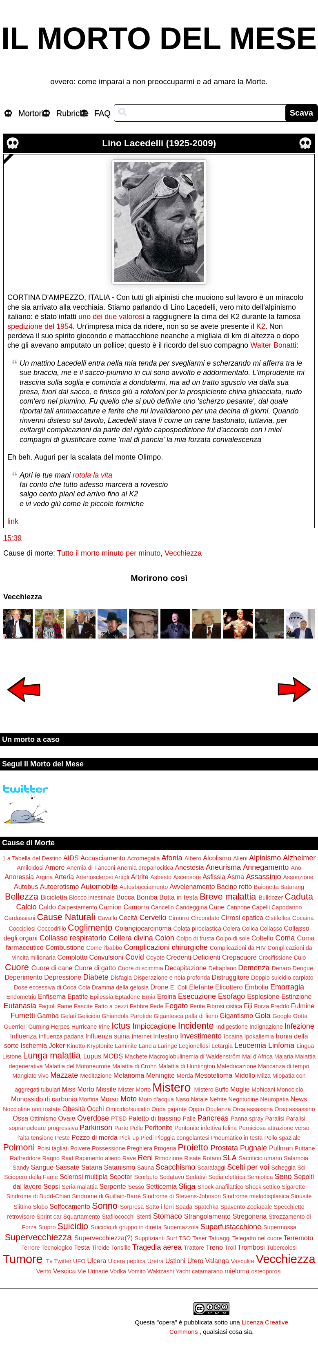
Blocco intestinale (92, 897)
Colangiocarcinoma (143, 928)
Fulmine (303, 1005)
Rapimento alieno (98, 1158)
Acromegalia (143, 858)
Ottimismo (43, 1118)
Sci (301, 1167)
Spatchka (206, 1207)
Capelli (261, 907)
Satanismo (119, 1167)
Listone (11, 1056)
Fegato (176, 1006)
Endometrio (21, 997)
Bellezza (21, 896)
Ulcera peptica (127, 1261)
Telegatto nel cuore (257, 1238)
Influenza (23, 1036)
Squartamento (81, 1216)
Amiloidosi (30, 867)
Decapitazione (186, 967)
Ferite (197, 1006)
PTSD (119, 1118)
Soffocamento (69, 1206)
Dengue (303, 968)
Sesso (136, 1187)
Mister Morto (134, 1089)
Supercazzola (181, 1227)
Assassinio (263, 877)
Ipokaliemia (259, 1036)
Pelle (136, 1128)
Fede (156, 1006)
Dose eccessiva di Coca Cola (52, 987)
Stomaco (167, 1216)
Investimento (201, 1036)
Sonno (104, 1206)
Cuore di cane (52, 967)
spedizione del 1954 (40, 326)
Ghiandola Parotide (127, 1016)
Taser (199, 1238)
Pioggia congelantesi (182, 1137)
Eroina (166, 996)
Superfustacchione (230, 1227)
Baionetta (266, 887)
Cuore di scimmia (140, 968)
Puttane (305, 1148)
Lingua (305, 1046)
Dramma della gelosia (120, 987)
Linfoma (281, 1045)
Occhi (95, 1108)
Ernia (149, 997)
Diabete (96, 977)
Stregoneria (250, 1216)
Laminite (126, 1046)
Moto (128, 1099)
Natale (199, 1099)
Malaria (284, 1056)
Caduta (299, 896)
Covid (134, 957)
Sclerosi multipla (84, 1176)
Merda (185, 1075)
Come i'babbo (104, 948)
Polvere (80, 1148)
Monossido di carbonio (44, 1099)
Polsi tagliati (53, 1148)
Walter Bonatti (273, 345)
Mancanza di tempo (283, 1066)
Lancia (147, 1046)
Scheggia (283, 1167)
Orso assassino (295, 1109)
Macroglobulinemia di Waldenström (194, 1056)
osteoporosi (266, 1271)
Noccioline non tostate (32, 1109)
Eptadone (127, 997)
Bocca (125, 897)
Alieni (240, 858)
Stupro (47, 1227)
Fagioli (47, 1006)
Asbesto (160, 877)
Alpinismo (265, 858)
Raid (67, 1158)
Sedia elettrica (226, 1177)
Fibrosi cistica (224, 1006)
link (12, 521)
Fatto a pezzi (111, 1006)
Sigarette (293, 1187)
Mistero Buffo (211, 1089)
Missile (106, 1089)
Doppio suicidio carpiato (282, 977)
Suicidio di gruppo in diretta (126, 1227)
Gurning (38, 1026)
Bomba (146, 897)
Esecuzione (197, 996)
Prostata (224, 1148)
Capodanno (286, 907)
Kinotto (76, 1046)
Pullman (281, 1148)
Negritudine (244, 1099)
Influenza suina (107, 1036)
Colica (250, 928)
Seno (283, 1176)
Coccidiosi (22, 928)
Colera (231, 928)
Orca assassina (252, 1109)
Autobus (26, 886)
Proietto (193, 1147)
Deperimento (23, 977)
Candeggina (191, 907)
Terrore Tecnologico (46, 1247)
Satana (91, 1167)
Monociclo (290, 1089)
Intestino (165, 1036)
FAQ (102, 113)
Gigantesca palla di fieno (186, 1016)
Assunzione (298, 877)
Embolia (256, 987)
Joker (57, 1045)
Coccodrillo (51, 928)
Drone (159, 987)
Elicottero (228, 987)
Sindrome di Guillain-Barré (106, 1196)
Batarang (292, 887)
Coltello (262, 938)
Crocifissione (275, 957)
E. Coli (178, 987)
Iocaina (233, 1036)
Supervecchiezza (38, 1237)
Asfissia (213, 876)
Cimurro (179, 918)
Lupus (92, 1056)
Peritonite (158, 1127)
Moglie (240, 1089)
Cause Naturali (66, 917)
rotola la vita (92, 475)
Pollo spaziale (282, 1137)
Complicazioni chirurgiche (166, 947)
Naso (182, 1099)
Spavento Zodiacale (246, 1207)
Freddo (280, 1006)
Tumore (22, 1259)
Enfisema (51, 996)
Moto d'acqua (156, 1099)
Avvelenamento (192, 886)
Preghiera (139, 1148)
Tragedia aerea (157, 1247)
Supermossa (279, 1227)
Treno (214, 1247)
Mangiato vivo (30, 1075)
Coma (285, 938)
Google (282, 1016)
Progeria (165, 1148)
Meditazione (96, 1075)
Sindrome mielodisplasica (255, 1196)
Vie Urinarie (93, 1271)
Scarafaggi (211, 1167)
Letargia (222, 1046)
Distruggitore (230, 977)
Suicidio (72, 1226)
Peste (62, 1137)
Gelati (68, 1016)
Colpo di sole (233, 938)
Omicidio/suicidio (128, 1109)
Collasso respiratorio (73, 938)
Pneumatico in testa (236, 1137)
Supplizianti (150, 1238)
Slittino (22, 1207)
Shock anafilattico (221, 1187)
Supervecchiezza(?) (103, 1238)
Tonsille (121, 1247)
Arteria (64, 876)
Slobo (40, 1207)
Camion (110, 907)
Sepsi (51, 1186)
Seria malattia (80, 1187)
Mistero (171, 1087)
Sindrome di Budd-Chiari (39, 1196)
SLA (230, 1158)
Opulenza (218, 1109)
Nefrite (218, 1099)
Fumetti (23, 1016)
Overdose (93, 1118)
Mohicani (263, 1089)
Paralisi (274, 1118)
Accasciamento (102, 858)
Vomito (137, 1271)
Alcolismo (217, 858)
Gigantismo (236, 1015)
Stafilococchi (118, 1216)
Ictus (120, 1026)
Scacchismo (175, 1167)
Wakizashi (160, 1271)
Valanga (217, 1260)
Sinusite (301, 1196)
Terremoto (298, 1238)
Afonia (172, 858)
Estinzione (296, 996)
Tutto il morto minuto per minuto (108, 553)
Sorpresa (132, 1207)
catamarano (207, 1271)
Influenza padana (61, 1036)
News (299, 1099)
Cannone (238, 907)
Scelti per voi (248, 1167)
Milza (264, 1075)
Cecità (128, 917)
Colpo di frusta (195, 938)
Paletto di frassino (154, 1118)
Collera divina (131, 938)
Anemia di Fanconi (91, 867)
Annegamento (266, 867)
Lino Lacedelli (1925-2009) (159, 143)
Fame (64, 1006)
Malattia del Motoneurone (77, 1066)
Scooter (120, 1176)
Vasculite (242, 1261)
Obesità (73, 1108)
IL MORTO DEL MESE (159, 38)
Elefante (201, 987)
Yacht (183, 1271)
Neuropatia (274, 1099)
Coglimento (90, 927)
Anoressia (19, 876)
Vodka (118, 1271)
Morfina (88, 1099)
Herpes (60, 1026)
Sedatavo (171, 1177)
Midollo (244, 1075)
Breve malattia (228, 896)
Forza (261, 1006)
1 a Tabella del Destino (32, 858)
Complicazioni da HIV (238, 948)
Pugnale (253, 1148)
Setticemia (161, 1186)
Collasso (271, 928)
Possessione (108, 1148)
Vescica (64, 1271)
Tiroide (100, 1247)
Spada (184, 1207)
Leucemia (250, 1045)
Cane (217, 907)
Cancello (162, 907)
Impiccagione (154, 1026)
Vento (43, 1271)
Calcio (26, 907)
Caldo (47, 907)
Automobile (99, 886)
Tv (49, 1261)
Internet (142, 1036)
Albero (193, 858)
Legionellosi (194, 1046)
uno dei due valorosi (111, 317)
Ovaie (66, 1118)
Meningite (160, 1075)
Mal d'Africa (257, 1056)
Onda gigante (169, 1109)
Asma (235, 876)
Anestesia (189, 867)
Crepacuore (239, 957)
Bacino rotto (234, 886)
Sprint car (49, 1216)
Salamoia (296, 1158)
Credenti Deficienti (193, 957)
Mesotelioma (213, 1075)
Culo (300, 957)
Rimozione (168, 1158)
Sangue (42, 1167)
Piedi (146, 1137)
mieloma (237, 1271)
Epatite (77, 996)
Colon (164, 938)
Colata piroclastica (197, 928)
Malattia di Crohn (134, 1066)
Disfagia (121, 977)
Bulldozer (270, 897)
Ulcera (96, 1260)
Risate (192, 1158)
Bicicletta (54, 897)
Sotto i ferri (159, 1207)
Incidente (196, 1026)
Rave (129, 1158)
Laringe (167, 1046)
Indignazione (266, 1026)
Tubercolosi (282, 1247)
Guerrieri (15, 1026)
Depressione (62, 977)
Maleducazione (236, 1066)
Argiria (44, 877)
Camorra (136, 907)
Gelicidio (89, 1016)
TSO (185, 1238)
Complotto (72, 957)
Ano (296, 867)
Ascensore (187, 877)
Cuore (17, 967)
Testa (82, 1247)
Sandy (21, 1167)
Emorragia (287, 987)
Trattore (194, 1247)
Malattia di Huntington (186, 1066)
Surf (171, 1238)
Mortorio (33, 113)
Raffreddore (25, 1158)
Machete (136, 1056)
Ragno (51, 1158)
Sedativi (196, 1177)
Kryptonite (100, 1046)
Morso (109, 1099)
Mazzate (64, 1075)
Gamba (48, 1015)
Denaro (281, 968)
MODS (113, 1056)
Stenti (143, 1216)
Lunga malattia (52, 1055)
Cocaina (303, 918)
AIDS (71, 858)
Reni (145, 1158)
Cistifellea (277, 918)
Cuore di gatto (95, 967)
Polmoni (19, 1147)
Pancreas (213, 1118)
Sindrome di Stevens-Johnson (181, 1196)
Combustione (64, 947)
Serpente (112, 1186)
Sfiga (186, 1186)
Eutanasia (20, 1006)
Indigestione (232, 1026)
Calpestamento (77, 907)
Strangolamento (207, 1216)
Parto (121, 1128)
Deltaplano (223, 968)
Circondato (205, 918)
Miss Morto (78, 1089)
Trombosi (251, 1247)
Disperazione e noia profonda (171, 977)
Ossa (20, 1118)
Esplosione (263, 996)
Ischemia (33, 1045)
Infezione (299, 1026)
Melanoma (129, 1075)
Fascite (83, 1006)
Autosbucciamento (144, 887)
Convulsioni (106, 957)
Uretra (155, 1261)
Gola (262, 1016)
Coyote (155, 957)
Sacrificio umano (260, 1158)
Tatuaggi (219, 1238)
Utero (195, 1260)
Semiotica (260, 1177)
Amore (55, 867)
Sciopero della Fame (31, 1177)
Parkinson (96, 1127)
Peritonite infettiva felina (205, 1128)
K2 (260, 326)
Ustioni (175, 1260)
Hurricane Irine (90, 1026)
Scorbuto (146, 1177)
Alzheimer (299, 858)
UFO (79, 1261)
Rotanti (211, 1158)
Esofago (231, 996)
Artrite (140, 876)
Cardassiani (19, 918)
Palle (189, 1118)
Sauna (145, 1167)
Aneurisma (223, 867)
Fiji (248, 1005)
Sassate (68, 1167)
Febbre (139, 1006)
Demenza (253, 968)
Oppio (196, 1109)
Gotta (300, 1016)
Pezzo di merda (94, 1137)
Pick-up (129, 1137)
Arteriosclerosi (94, 877)
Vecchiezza (183, 553)
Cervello (153, 917)
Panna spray (247, 1118)
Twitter (62, 1261)
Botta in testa (178, 897)
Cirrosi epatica (242, 917)
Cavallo (107, 918)
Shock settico (262, 1187)
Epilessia (101, 997)
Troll (230, 1247)
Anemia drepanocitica (145, 867)
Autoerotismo (59, 886)
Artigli (122, 877)
